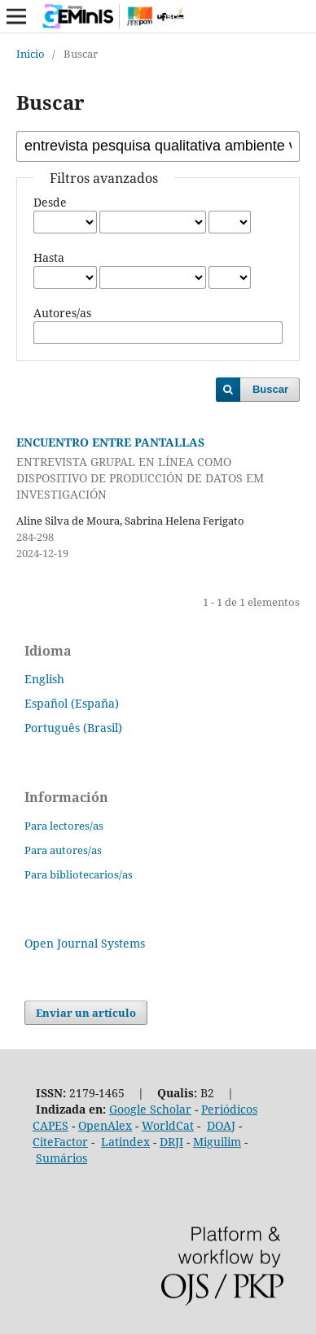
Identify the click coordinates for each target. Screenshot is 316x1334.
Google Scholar (150, 1109)
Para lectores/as (63, 825)
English (44, 679)
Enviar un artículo (86, 1012)
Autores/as (62, 312)
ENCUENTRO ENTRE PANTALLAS (158, 468)
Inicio (30, 53)
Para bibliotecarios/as (78, 874)
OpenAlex (105, 1125)
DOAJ (221, 1125)
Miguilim (217, 1141)
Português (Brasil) (73, 727)
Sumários (61, 1158)
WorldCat (168, 1125)
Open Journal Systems (84, 943)
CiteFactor (60, 1141)
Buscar (270, 389)
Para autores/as (63, 850)
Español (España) (71, 703)
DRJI (171, 1141)
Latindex (125, 1141)
